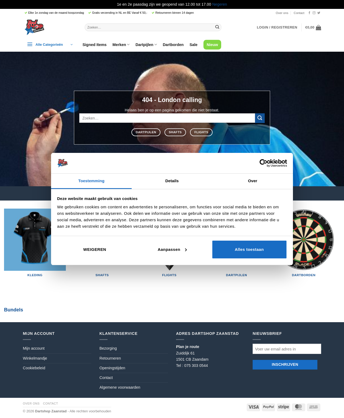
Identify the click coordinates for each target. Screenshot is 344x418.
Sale (193, 45)
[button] (277, 27)
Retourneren (110, 358)
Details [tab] (172, 180)
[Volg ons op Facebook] (309, 13)
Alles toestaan (249, 249)
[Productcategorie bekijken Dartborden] (304, 245)
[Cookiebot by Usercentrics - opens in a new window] (263, 163)
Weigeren (94, 249)
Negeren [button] (219, 4)
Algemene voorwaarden (119, 387)
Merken (121, 44)
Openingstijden (112, 368)
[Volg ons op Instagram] (314, 13)
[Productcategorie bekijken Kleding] (35, 245)
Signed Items (95, 45)
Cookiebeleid (34, 368)
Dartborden (173, 45)
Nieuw (212, 45)
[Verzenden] (217, 27)
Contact (299, 13)
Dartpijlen (146, 44)
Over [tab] (252, 180)
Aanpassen (172, 249)
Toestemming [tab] (91, 180)
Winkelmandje (35, 358)
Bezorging (108, 348)
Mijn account (34, 348)
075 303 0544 (196, 365)
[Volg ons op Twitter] (318, 13)
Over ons (282, 13)
